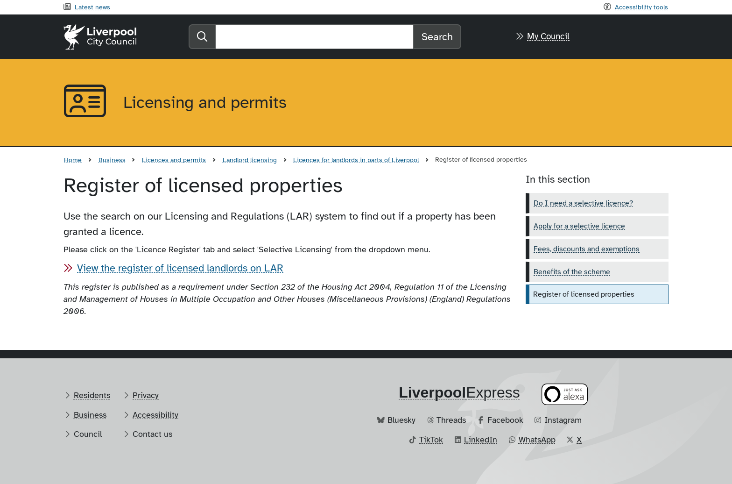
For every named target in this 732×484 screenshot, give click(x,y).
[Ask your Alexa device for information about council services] (565, 394)
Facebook (505, 420)
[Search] (314, 36)
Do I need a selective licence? (583, 203)
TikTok (431, 439)
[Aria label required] (85, 102)
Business (112, 160)
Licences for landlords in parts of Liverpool (356, 160)
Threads (451, 420)
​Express (459, 392)
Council (88, 434)
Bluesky (401, 420)
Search (437, 36)
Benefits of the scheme (572, 272)
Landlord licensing (250, 160)
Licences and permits (174, 160)
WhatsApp (537, 439)
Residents (92, 395)
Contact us (152, 434)
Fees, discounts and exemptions (587, 249)
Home (73, 160)
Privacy (146, 395)
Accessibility (155, 415)
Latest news (92, 7)
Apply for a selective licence (579, 226)
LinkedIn (480, 439)
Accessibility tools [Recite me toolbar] (641, 7)
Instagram (563, 420)
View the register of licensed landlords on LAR (180, 268)
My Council (548, 36)
